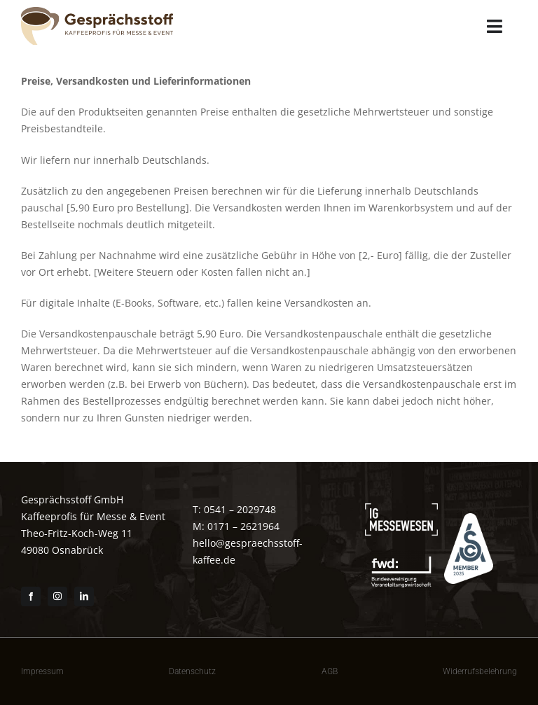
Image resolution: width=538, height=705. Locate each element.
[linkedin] (84, 596)
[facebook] (31, 596)
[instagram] (57, 596)
